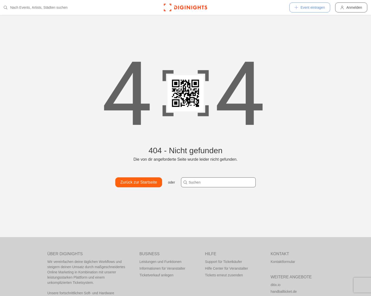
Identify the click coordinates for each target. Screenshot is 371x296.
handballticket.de (284, 292)
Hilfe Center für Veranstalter (226, 268)
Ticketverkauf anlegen (156, 275)
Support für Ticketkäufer (223, 262)
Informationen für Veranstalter (162, 268)
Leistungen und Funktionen (160, 262)
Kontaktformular (283, 262)
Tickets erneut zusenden (224, 275)
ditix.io (276, 285)
